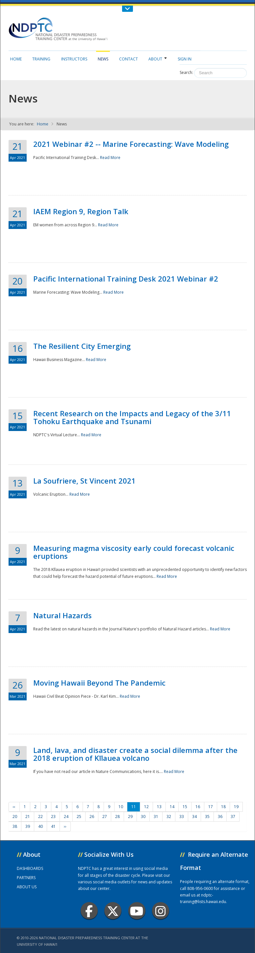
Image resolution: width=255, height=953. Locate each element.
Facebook (89, 910)
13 (159, 806)
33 (181, 816)
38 (15, 826)
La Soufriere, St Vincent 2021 (84, 481)
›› (65, 826)
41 (53, 826)
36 (220, 816)
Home (16, 59)
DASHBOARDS (30, 868)
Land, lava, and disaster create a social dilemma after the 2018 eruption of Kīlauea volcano (135, 754)
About (157, 59)
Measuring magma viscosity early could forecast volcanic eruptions (133, 552)
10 (120, 806)
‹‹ (14, 806)
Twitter (113, 910)
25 (79, 816)
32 (168, 816)
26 (91, 816)
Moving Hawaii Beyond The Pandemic (99, 683)
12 (146, 806)
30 (143, 816)
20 (15, 816)
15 (185, 806)
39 (27, 826)
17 (210, 806)
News (103, 59)
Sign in (184, 59)
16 (197, 806)
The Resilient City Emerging (82, 346)
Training (41, 59)
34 (194, 816)
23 (53, 816)
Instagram (160, 910)
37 (233, 816)
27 (104, 816)
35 (207, 816)
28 (117, 816)
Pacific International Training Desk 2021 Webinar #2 (125, 279)
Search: (186, 72)
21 (27, 816)
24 (66, 816)
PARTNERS (26, 877)
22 (40, 816)
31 (156, 816)
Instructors (74, 59)
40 (40, 826)
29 (130, 816)
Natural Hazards (62, 615)
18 (223, 806)
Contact (128, 59)
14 (172, 806)
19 (236, 806)
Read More (110, 157)
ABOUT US (27, 887)
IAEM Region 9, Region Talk (80, 211)
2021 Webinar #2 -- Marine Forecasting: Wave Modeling (131, 144)
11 (133, 806)
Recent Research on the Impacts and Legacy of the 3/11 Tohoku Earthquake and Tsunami (132, 417)
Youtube (136, 910)
